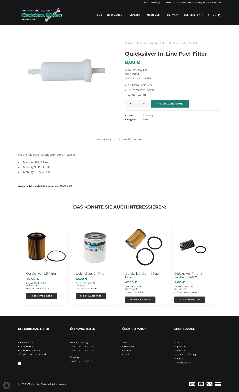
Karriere (126, 350)
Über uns (154, 15)
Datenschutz (180, 350)
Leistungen (116, 15)
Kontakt (173, 15)
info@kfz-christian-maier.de (209, 2)
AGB (176, 342)
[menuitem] (98, 15)
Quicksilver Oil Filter (41, 273)
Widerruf (179, 358)
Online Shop (193, 15)
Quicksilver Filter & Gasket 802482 (188, 275)
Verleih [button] (136, 15)
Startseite (130, 43)
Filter (164, 43)
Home (98, 15)
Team (125, 342)
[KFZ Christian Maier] (39, 15)
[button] (210, 15)
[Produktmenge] (137, 104)
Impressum (180, 346)
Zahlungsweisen (182, 362)
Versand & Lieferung (185, 354)
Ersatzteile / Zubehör (148, 43)
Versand (134, 73)
